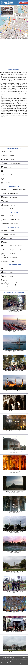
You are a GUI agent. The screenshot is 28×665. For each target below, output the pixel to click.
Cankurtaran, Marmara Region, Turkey (14, 370)
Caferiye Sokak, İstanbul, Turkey (14, 511)
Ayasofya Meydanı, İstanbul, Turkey (14, 571)
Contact (26, 657)
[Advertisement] (14, 54)
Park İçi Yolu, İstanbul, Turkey (14, 551)
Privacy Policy (21, 657)
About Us (9, 657)
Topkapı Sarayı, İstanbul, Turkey (14, 451)
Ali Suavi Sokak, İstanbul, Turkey (14, 310)
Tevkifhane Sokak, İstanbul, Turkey (14, 390)
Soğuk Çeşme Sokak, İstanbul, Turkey (14, 471)
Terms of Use (14, 657)
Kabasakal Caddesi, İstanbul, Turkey (14, 410)
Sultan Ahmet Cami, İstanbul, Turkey (14, 611)
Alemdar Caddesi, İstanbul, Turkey (14, 631)
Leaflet (8, 38)
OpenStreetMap (25, 38)
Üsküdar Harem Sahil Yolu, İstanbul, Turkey (14, 330)
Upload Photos (24, 2)
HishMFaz (15, 38)
